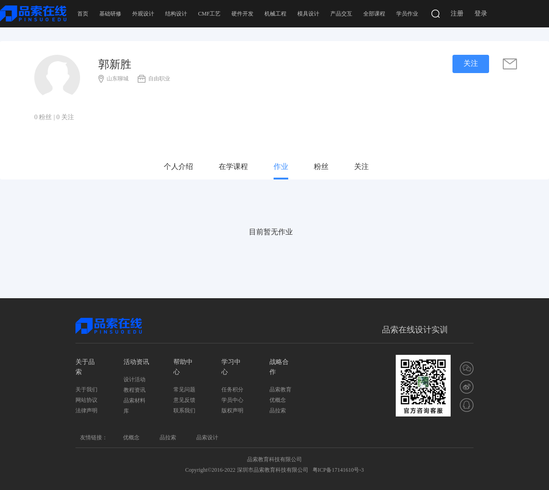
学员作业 (407, 14)
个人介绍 (178, 166)
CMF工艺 (209, 14)
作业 (281, 166)
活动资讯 (136, 361)
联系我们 (184, 410)
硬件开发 (242, 14)
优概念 (277, 400)
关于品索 (85, 366)
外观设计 (143, 14)
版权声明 (232, 410)
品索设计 (207, 437)
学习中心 (231, 366)
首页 (82, 14)
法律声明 (86, 410)
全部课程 (374, 14)
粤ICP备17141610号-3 (338, 470)
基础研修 (110, 14)
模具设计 (308, 14)
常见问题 (184, 389)
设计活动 (134, 379)
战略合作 (279, 366)
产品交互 (341, 14)
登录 (480, 13)
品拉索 (277, 410)
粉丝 (321, 166)
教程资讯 (134, 390)
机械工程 (275, 14)
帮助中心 (183, 366)
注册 (457, 13)
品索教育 (280, 389)
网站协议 (86, 400)
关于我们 (86, 389)
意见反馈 (184, 400)
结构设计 (176, 14)
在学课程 (233, 166)
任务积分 (232, 389)
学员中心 (232, 400)
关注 (361, 166)
